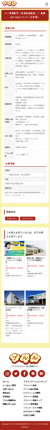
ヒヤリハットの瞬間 (31, 393)
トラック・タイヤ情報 (32, 408)
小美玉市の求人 (27, 219)
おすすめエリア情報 (31, 411)
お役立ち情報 (29, 415)
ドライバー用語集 (30, 397)
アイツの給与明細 (30, 389)
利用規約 (6, 397)
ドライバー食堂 (29, 385)
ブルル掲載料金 (9, 400)
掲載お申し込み (9, 404)
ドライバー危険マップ (32, 400)
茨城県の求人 (12, 219)
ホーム (6, 381)
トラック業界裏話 (30, 404)
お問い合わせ (8, 389)
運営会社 (6, 393)
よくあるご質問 (9, 385)
